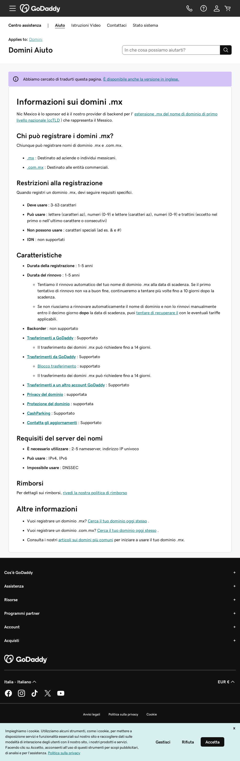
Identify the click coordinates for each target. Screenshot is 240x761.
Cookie (151, 714)
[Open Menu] (10, 8)
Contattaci (117, 25)
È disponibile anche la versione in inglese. (141, 79)
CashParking (38, 413)
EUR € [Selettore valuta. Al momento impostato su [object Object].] (227, 682)
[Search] (226, 50)
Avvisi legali (91, 714)
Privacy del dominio (45, 394)
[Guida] (203, 8)
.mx (30, 158)
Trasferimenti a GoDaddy (50, 338)
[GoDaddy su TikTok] (34, 696)
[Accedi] (217, 8)
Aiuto (60, 25)
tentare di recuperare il (157, 313)
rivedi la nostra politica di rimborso (95, 493)
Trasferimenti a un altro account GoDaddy (66, 385)
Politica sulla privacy (123, 714)
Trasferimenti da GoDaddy (51, 356)
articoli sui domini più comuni (85, 540)
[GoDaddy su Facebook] (8, 696)
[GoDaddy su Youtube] (61, 696)
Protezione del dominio (48, 404)
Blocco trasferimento (56, 366)
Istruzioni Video (86, 25)
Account (12, 627)
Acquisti (11, 640)
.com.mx (35, 167)
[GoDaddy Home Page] (26, 659)
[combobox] (171, 50)
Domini (35, 39)
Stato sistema (145, 25)
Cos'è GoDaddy (18, 572)
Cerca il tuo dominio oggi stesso (117, 521)
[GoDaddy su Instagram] (21, 696)
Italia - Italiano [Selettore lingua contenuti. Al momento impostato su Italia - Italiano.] (20, 682)
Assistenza (14, 586)
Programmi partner (22, 613)
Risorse (11, 599)
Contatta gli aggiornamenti (52, 422)
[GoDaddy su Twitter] (47, 696)
